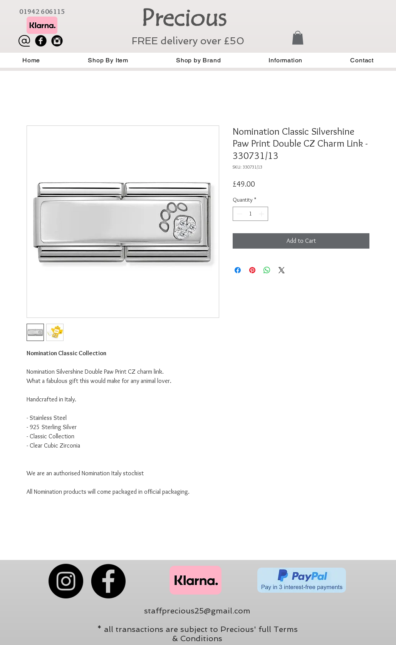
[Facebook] (108, 581)
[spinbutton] (250, 214)
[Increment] (262, 214)
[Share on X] (281, 270)
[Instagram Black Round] (57, 41)
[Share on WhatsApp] (267, 270)
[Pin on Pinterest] (252, 270)
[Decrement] (238, 214)
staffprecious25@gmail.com (197, 610)
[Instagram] (66, 581)
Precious (184, 18)
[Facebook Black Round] (41, 41)
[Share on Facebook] (237, 270)
